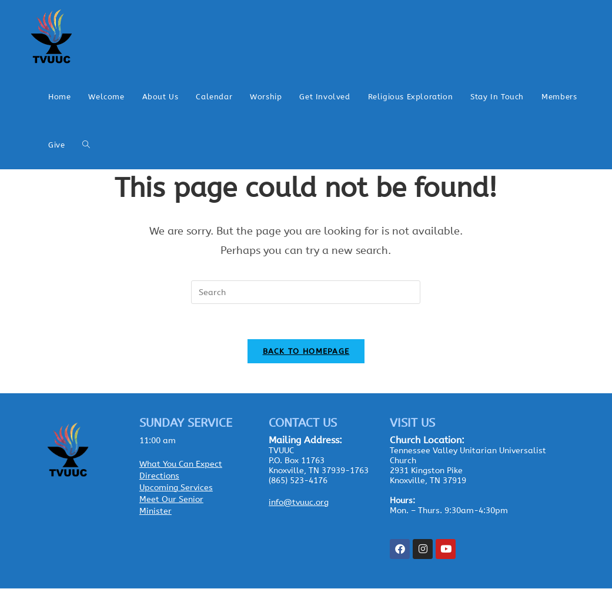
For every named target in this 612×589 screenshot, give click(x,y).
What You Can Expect (180, 465)
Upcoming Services (176, 488)
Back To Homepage (306, 351)
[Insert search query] (305, 292)
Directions (159, 476)
